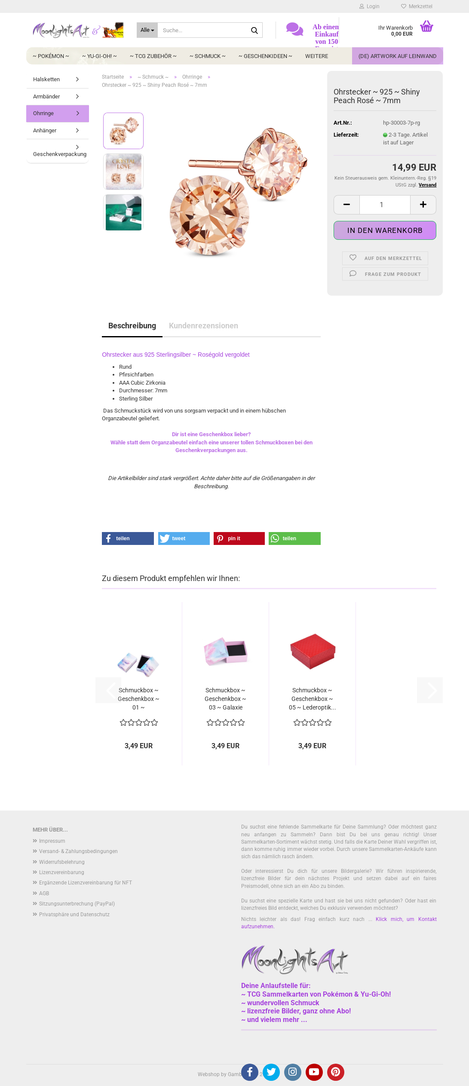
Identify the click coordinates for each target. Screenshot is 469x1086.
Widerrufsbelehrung (62, 862)
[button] (346, 204)
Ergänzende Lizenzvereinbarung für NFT (85, 883)
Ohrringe (43, 113)
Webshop (209, 1074)
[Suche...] (147, 30)
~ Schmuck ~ (208, 56)
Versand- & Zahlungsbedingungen (78, 851)
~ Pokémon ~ (51, 56)
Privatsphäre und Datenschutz (74, 915)
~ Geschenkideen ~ (265, 56)
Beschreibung (132, 325)
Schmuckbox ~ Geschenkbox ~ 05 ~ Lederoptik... (312, 699)
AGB (44, 893)
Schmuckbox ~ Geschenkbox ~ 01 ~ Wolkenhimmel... (139, 699)
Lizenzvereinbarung (61, 872)
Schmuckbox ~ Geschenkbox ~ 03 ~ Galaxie (225, 699)
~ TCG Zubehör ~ (153, 56)
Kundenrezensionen (203, 325)
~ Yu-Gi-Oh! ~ (99, 56)
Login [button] (369, 6)
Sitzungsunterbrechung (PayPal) (77, 904)
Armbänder (46, 96)
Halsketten (46, 79)
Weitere (316, 56)
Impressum (52, 841)
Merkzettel (416, 6)
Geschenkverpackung (59, 154)
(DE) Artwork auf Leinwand (398, 56)
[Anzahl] (385, 204)
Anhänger (44, 130)
